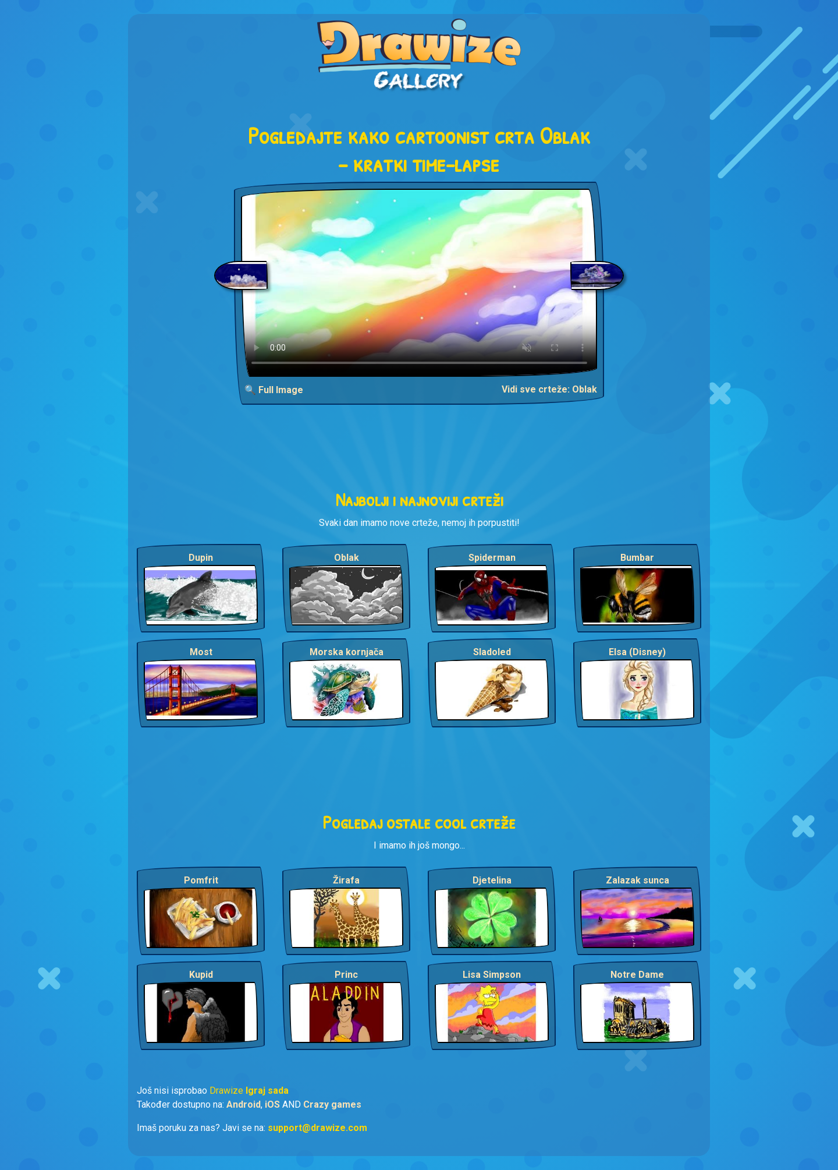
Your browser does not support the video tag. (419, 283)
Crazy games (332, 1104)
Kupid (201, 974)
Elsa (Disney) (637, 652)
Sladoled (492, 652)
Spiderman (492, 557)
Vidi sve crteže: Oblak (549, 389)
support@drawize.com (317, 1127)
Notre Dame (637, 974)
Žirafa (346, 880)
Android (243, 1104)
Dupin (201, 557)
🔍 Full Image (273, 389)
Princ (346, 974)
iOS (272, 1104)
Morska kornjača (347, 652)
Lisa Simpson (492, 974)
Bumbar (637, 557)
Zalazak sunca (637, 880)
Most (201, 652)
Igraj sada (267, 1090)
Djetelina (492, 880)
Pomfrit (201, 880)
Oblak (346, 557)
